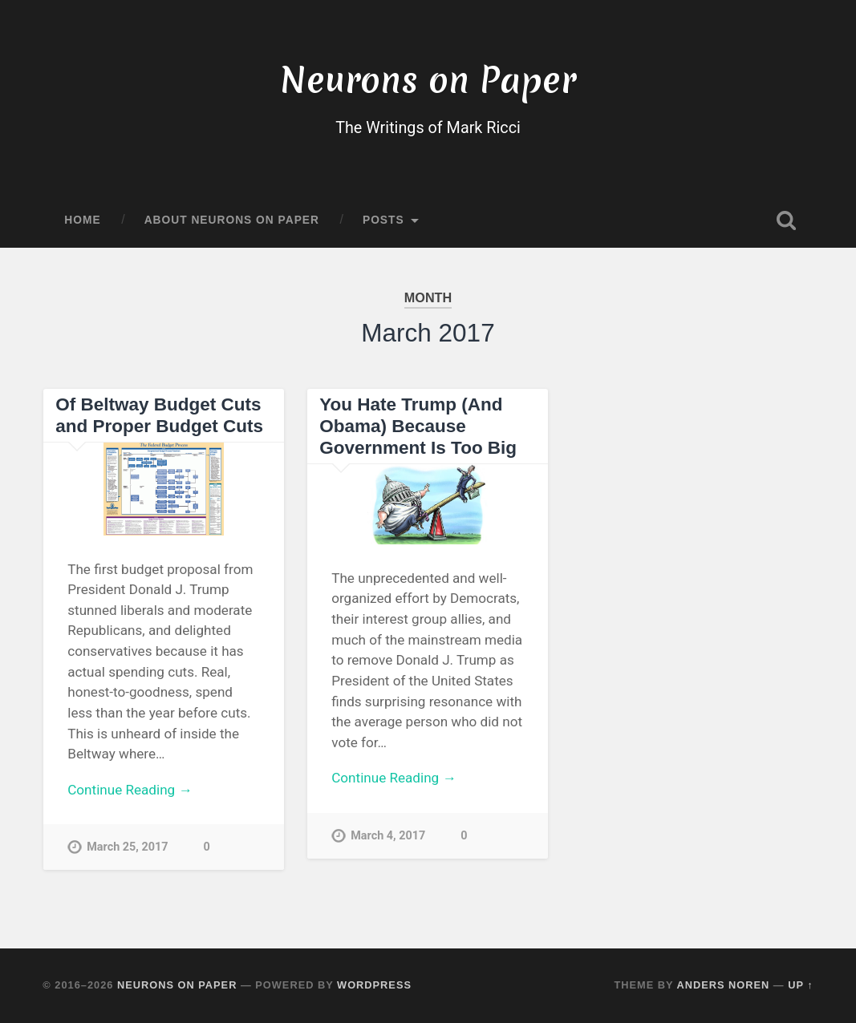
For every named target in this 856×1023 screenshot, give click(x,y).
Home (82, 220)
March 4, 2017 (388, 836)
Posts (383, 220)
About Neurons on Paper (231, 220)
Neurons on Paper (428, 79)
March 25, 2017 (127, 847)
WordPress (374, 985)
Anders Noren (722, 985)
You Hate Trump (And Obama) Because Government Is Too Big (418, 426)
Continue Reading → (129, 790)
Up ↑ (800, 985)
